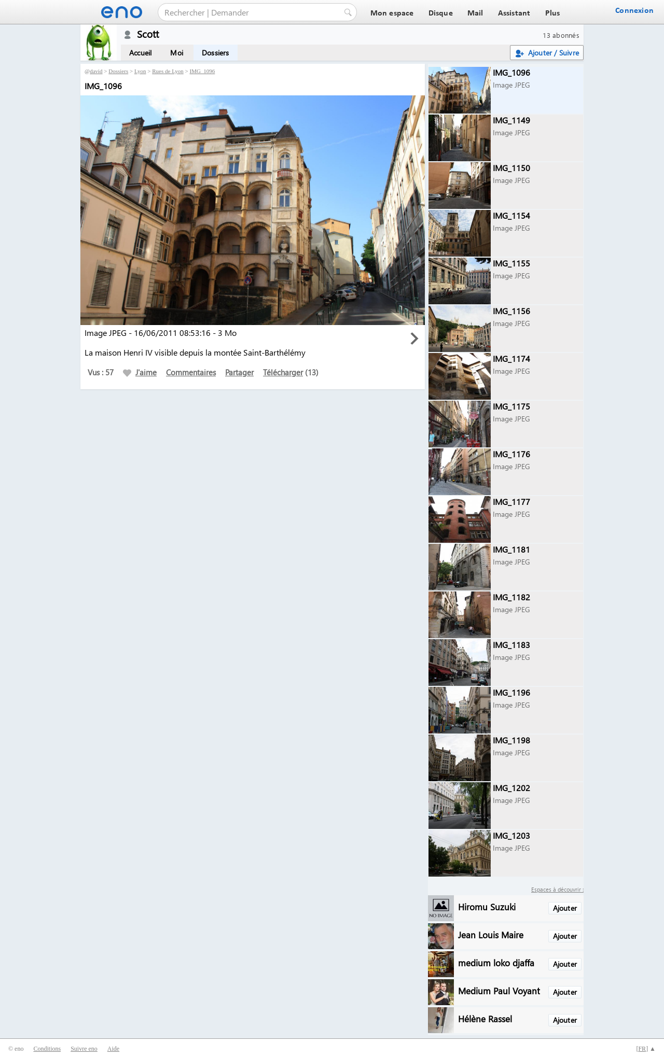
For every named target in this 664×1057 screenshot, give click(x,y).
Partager (239, 372)
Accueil (140, 53)
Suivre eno (84, 1048)
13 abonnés (561, 35)
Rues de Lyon (168, 71)
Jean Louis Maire (490, 934)
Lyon (140, 71)
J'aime (140, 372)
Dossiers (215, 53)
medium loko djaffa (496, 962)
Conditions (47, 1048)
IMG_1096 (202, 71)
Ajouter (565, 908)
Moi (176, 53)
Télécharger (283, 372)
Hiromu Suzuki (487, 906)
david (96, 71)
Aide (113, 1048)
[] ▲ (646, 1048)
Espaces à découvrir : (557, 889)
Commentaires (191, 372)
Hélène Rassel (485, 1018)
